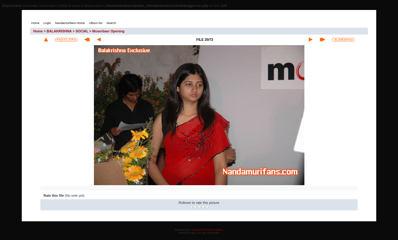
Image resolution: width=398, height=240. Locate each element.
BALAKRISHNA (59, 31)
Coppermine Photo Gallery (206, 229)
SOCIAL (82, 31)
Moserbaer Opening (108, 31)
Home (38, 31)
